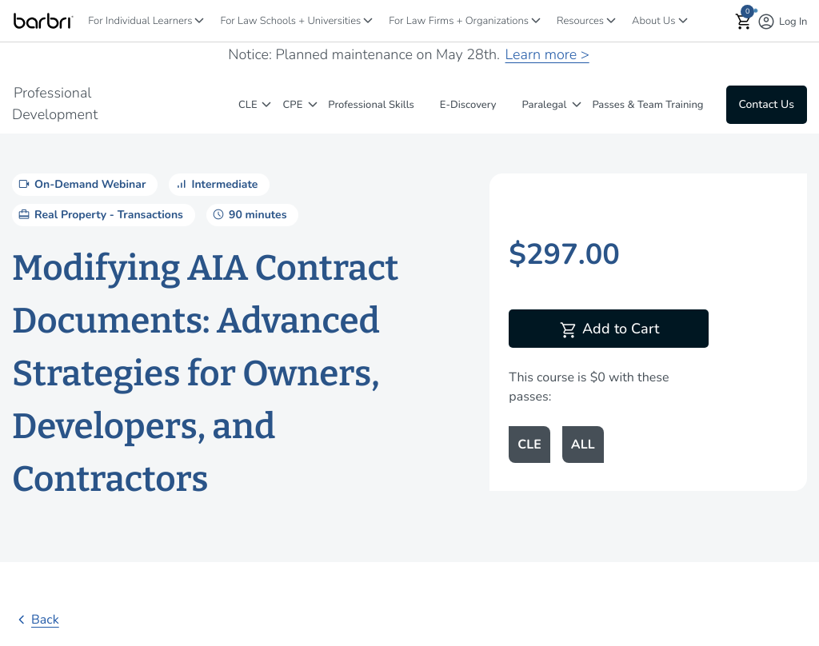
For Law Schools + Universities (290, 21)
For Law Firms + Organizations (459, 21)
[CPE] (312, 104)
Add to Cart (609, 330)
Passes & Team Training (647, 105)
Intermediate (215, 184)
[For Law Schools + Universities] (368, 20)
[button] (743, 21)
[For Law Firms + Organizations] (535, 20)
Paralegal (544, 105)
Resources (580, 21)
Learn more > (547, 55)
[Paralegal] (576, 104)
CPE (293, 105)
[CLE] (266, 104)
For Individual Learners (140, 21)
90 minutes (248, 214)
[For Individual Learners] (199, 20)
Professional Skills (371, 105)
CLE (248, 105)
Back (35, 619)
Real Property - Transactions (99, 214)
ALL (583, 444)
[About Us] (683, 20)
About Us (653, 21)
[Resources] (611, 20)
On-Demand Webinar (81, 184)
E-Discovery (468, 105)
